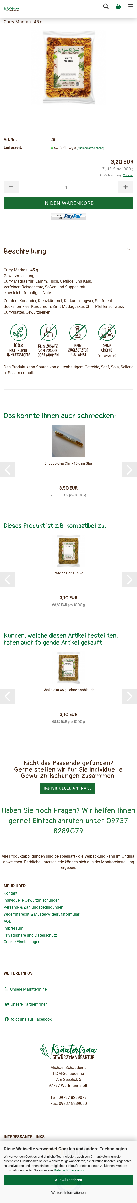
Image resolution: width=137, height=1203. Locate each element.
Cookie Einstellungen (22, 941)
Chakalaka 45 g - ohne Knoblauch (68, 690)
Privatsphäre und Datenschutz (30, 935)
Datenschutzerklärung (69, 1170)
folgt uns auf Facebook (28, 1019)
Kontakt (10, 893)
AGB (7, 921)
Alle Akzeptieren (68, 1180)
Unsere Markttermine (25, 989)
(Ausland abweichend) (90, 148)
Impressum (13, 928)
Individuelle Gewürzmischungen (32, 900)
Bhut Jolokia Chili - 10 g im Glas (68, 463)
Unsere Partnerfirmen (26, 1004)
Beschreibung (25, 251)
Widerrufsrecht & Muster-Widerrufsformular (41, 914)
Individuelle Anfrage (68, 788)
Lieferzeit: (13, 147)
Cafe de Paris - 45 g (68, 573)
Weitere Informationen (68, 1193)
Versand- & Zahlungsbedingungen (33, 907)
